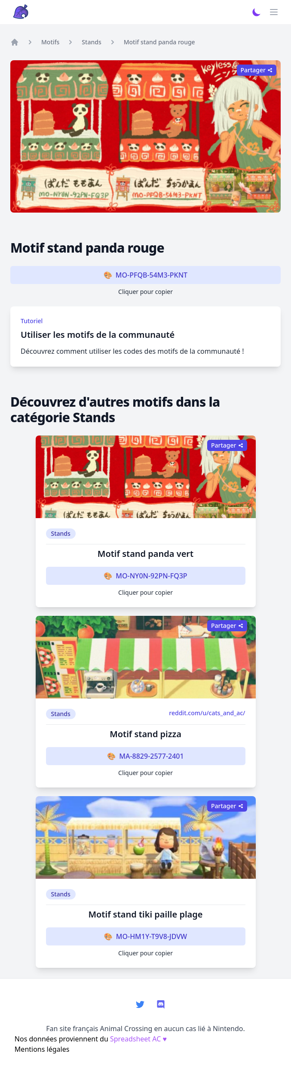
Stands (91, 42)
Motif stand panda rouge (159, 42)
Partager (257, 70)
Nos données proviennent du (91, 1039)
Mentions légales (42, 1049)
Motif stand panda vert (145, 553)
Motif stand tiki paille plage (145, 914)
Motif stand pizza (145, 734)
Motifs (50, 42)
